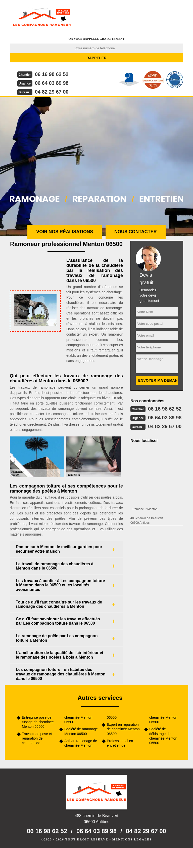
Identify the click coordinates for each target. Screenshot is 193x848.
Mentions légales (132, 839)
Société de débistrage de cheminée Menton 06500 (163, 736)
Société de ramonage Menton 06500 (81, 731)
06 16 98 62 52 (51, 74)
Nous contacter (135, 231)
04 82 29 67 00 (51, 92)
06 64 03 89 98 (51, 83)
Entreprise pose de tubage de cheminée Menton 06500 (38, 722)
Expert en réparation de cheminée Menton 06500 (123, 729)
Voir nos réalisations (64, 231)
